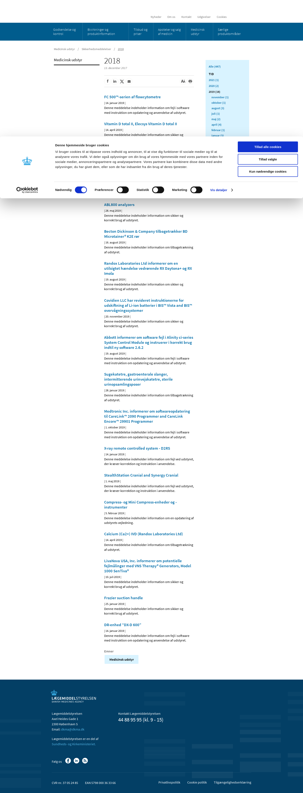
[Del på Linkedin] (114, 81)
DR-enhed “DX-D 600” (122, 624)
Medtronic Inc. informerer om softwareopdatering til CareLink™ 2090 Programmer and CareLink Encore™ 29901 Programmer (147, 416)
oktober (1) (218, 103)
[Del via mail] (129, 81)
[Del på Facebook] (107, 81)
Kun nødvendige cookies (268, 35)
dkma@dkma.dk (72, 729)
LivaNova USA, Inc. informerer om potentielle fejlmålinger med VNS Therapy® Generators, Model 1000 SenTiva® (147, 565)
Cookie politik (197, 782)
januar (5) (217, 135)
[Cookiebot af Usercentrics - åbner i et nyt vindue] (27, 53)
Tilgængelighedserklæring (232, 782)
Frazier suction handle (123, 597)
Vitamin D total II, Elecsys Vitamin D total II (140, 123)
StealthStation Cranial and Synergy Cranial (141, 475)
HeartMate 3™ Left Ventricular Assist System (142, 177)
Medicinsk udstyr (121, 659)
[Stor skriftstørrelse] (183, 81)
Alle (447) (215, 66)
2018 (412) (215, 141)
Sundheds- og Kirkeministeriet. (74, 744)
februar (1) (218, 130)
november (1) (220, 97)
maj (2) (216, 119)
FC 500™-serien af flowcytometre (132, 96)
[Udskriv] (190, 81)
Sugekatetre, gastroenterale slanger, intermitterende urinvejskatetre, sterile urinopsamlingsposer (138, 379)
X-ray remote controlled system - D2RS (137, 448)
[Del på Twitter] (121, 81)
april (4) (216, 124)
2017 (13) (214, 147)
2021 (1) (214, 80)
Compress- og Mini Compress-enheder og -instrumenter (140, 504)
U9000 (109, 150)
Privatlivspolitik (169, 782)
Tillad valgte (268, 23)
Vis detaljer (218, 53)
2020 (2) (214, 86)
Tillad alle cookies (267, 10)
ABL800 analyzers (119, 204)
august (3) (217, 108)
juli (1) (215, 114)
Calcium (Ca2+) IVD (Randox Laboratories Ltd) (143, 533)
